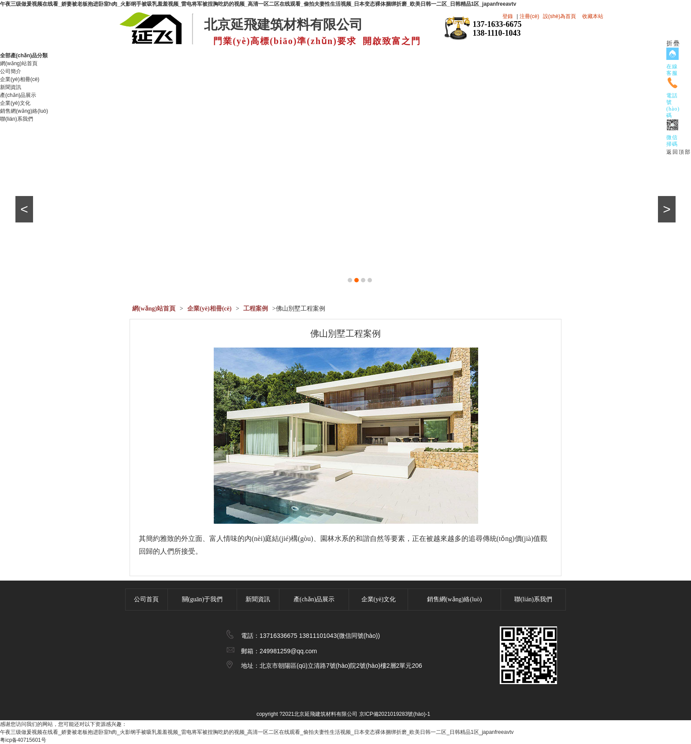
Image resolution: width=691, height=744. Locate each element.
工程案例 (255, 308)
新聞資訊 (10, 87)
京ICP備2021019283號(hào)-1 (394, 714)
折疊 (673, 43)
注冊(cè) (529, 16)
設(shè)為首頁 (559, 16)
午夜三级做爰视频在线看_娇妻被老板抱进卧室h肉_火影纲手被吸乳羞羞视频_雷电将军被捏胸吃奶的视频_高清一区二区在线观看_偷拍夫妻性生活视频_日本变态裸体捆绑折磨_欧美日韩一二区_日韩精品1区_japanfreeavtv (258, 4)
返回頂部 (678, 152)
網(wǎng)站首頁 (18, 63)
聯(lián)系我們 (16, 119)
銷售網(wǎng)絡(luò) (24, 111)
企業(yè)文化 (15, 103)
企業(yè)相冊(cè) (19, 79)
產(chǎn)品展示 (18, 95)
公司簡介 (10, 71)
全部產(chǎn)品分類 (27, 55)
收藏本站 (592, 16)
